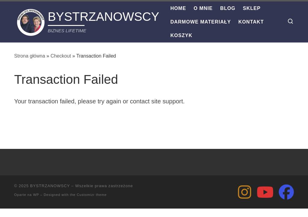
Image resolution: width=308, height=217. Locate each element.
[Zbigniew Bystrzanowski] (244, 192)
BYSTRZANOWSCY (50, 186)
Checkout (61, 55)
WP (36, 195)
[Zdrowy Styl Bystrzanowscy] (265, 192)
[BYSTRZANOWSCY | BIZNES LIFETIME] (30, 21)
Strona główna (29, 55)
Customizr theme (92, 195)
